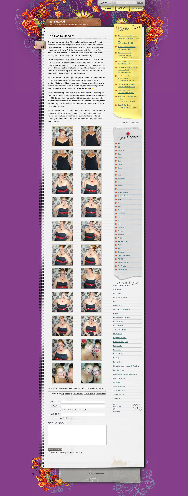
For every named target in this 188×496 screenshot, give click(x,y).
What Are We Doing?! (125, 62)
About (122, 8)
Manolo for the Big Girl (120, 342)
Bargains (121, 150)
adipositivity (117, 289)
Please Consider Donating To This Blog (126, 366)
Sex (119, 248)
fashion (67, 393)
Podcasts (121, 234)
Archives (136, 8)
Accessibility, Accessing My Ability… (127, 99)
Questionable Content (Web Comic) (125, 374)
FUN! (86, 393)
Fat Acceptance (78, 393)
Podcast (120, 231)
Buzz (119, 161)
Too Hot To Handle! (61, 36)
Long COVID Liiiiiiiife (126, 92)
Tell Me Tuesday (123, 262)
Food (119, 199)
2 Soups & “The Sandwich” (127, 48)
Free (119, 203)
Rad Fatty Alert (123, 241)
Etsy (119, 182)
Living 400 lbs (117, 333)
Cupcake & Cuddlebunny (121, 309)
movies (120, 217)
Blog (62, 393)
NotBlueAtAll (57, 21)
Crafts (120, 164)
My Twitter (116, 358)
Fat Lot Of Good (118, 325)
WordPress (116, 411)
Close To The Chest (127, 106)
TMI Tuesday (122, 266)
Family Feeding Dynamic (121, 317)
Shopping (121, 252)
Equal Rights (122, 178)
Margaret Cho (117, 346)
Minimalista (117, 350)
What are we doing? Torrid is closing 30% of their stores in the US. (128, 39)
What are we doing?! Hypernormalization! (125, 55)
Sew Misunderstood (119, 378)
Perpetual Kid (117, 362)
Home (107, 8)
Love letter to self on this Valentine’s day (126, 78)
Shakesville (117, 382)
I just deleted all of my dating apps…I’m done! (127, 70)
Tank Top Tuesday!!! (124, 255)
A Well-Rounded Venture (121, 285)
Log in (115, 404)
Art (119, 147)
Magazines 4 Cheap (120, 338)
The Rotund (117, 398)
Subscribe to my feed (128, 122)
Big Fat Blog (117, 293)
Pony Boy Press (118, 370)
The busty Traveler (119, 390)
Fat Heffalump (118, 321)
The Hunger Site (118, 394)
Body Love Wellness (120, 297)
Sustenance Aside (119, 386)
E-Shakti (116, 313)
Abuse (120, 143)
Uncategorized (101, 393)
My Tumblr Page (118, 354)
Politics (120, 238)
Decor (120, 168)
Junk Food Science (119, 329)
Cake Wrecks (117, 305)
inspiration (91, 393)
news (119, 224)
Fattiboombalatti (123, 196)
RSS (60, 481)
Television (121, 259)
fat (71, 393)
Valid (117, 406)
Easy (119, 175)
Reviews (121, 245)
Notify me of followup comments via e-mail (66, 453)
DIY (119, 171)
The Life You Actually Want (126, 85)
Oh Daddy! (121, 227)
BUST (115, 301)
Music (120, 220)
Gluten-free (121, 210)
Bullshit (120, 157)
